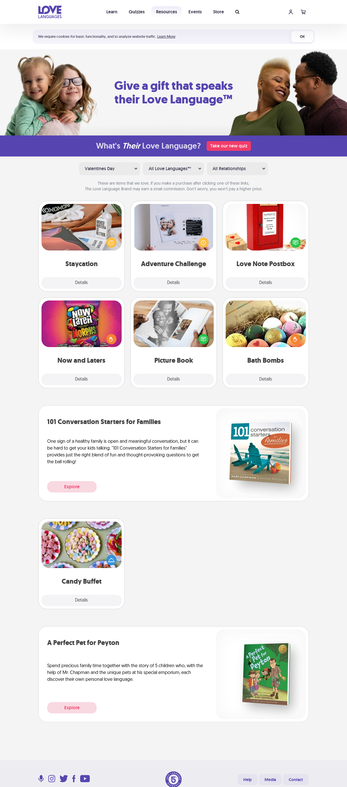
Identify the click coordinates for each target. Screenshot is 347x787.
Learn (111, 12)
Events (195, 12)
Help (247, 779)
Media (270, 779)
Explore (72, 487)
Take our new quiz (228, 146)
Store (218, 12)
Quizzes (137, 12)
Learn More (166, 36)
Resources (166, 12)
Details (81, 283)
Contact (296, 779)
